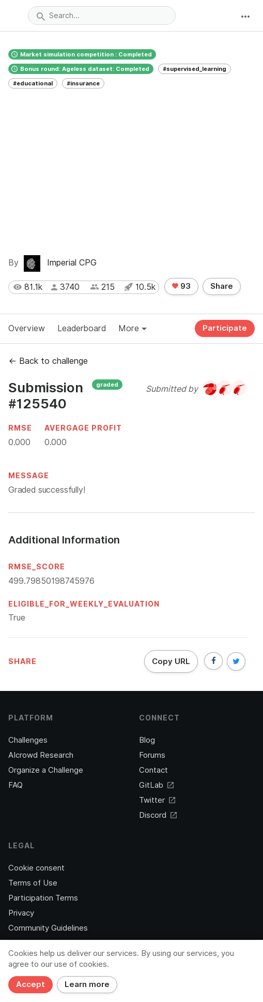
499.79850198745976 (51, 581)
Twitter (157, 800)
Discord (158, 815)
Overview (26, 328)
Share (221, 286)
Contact (153, 770)
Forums (152, 755)
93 (181, 286)
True (16, 618)
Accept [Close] (30, 984)
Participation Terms (43, 898)
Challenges (28, 740)
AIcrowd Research (40, 755)
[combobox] (102, 15)
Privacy (21, 913)
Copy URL (171, 661)
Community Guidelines (48, 928)
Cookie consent (36, 868)
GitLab (156, 785)
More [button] (132, 328)
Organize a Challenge (45, 770)
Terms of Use (32, 883)
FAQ (15, 785)
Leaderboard (81, 328)
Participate (225, 328)
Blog (147, 740)
